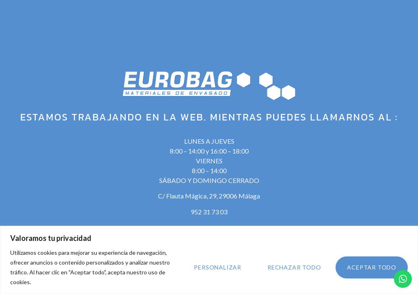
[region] (209, 260)
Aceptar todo (371, 267)
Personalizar (217, 267)
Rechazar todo (294, 267)
